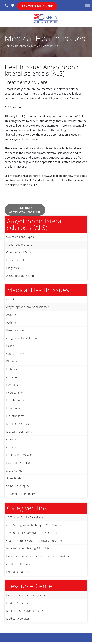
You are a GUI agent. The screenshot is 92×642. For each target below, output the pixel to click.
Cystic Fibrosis (15, 354)
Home (8, 46)
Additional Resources (19, 564)
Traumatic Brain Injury (20, 494)
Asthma (11, 322)
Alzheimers (13, 299)
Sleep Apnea (14, 470)
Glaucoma (12, 377)
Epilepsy (11, 369)
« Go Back (25, 209)
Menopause (13, 408)
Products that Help (18, 571)
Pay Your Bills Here (37, 6)
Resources (21, 46)
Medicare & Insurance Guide (24, 611)
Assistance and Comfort (21, 276)
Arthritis (11, 315)
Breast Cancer (15, 330)
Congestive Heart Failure (22, 338)
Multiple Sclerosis (17, 424)
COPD (10, 346)
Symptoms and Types (20, 237)
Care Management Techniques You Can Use (34, 525)
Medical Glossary (17, 603)
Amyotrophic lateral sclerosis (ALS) (28, 307)
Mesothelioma (15, 416)
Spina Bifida (13, 478)
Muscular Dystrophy (19, 431)
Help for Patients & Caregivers (25, 595)
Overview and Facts (18, 252)
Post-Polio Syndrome (19, 462)
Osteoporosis (15, 447)
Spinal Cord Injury (17, 486)
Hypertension (15, 392)
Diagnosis (12, 268)
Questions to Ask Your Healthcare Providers (34, 540)
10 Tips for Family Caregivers (24, 517)
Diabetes (12, 361)
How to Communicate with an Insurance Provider (37, 556)
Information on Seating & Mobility (27, 548)
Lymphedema (15, 400)
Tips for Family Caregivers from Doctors (31, 533)
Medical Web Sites (18, 618)
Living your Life (16, 260)
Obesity (11, 439)
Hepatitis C (13, 385)
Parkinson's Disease (19, 455)
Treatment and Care (19, 244)
